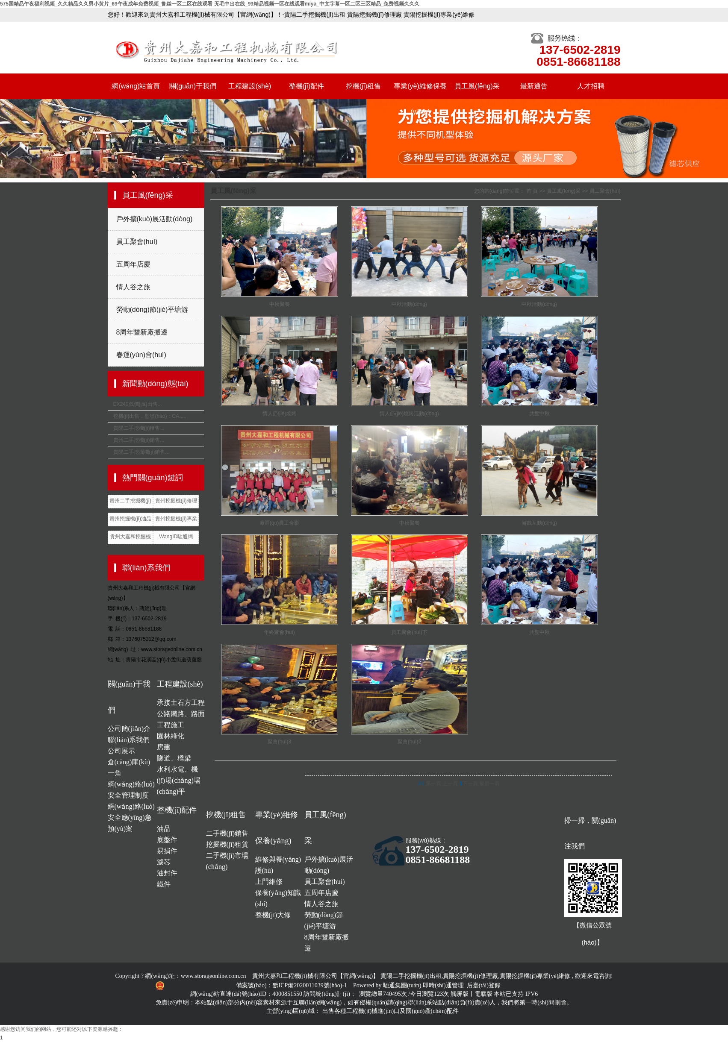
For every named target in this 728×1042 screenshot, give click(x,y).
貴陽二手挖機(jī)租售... (139, 428)
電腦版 (483, 994)
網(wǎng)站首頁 (136, 86)
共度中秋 (539, 414)
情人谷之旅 (133, 287)
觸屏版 (460, 994)
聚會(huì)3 (279, 742)
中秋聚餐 (279, 304)
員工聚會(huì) (137, 241)
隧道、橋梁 (174, 758)
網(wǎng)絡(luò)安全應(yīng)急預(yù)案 (131, 817)
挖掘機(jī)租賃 (227, 844)
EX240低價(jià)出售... (137, 404)
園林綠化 (170, 736)
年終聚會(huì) (279, 632)
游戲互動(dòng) (539, 523)
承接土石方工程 (181, 702)
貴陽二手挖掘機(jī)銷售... (141, 452)
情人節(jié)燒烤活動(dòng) (409, 414)
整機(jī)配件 (306, 86)
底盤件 (167, 839)
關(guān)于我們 (192, 86)
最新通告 (534, 86)
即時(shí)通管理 (443, 985)
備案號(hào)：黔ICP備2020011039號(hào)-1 (292, 985)
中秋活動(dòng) (409, 304)
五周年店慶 (133, 264)
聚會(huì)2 (409, 742)
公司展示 (121, 750)
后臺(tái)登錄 (484, 985)
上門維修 (269, 881)
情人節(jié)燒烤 (279, 414)
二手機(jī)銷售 (227, 833)
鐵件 (164, 884)
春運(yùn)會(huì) (141, 354)
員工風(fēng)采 (477, 86)
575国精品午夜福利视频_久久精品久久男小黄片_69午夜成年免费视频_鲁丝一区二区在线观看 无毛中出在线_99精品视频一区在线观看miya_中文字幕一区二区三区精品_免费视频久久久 (209, 4)
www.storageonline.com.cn (213, 976)
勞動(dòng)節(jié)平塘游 (152, 309)
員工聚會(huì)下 (409, 632)
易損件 (167, 850)
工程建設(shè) (249, 86)
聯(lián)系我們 (129, 739)
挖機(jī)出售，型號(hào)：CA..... (149, 416)
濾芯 (164, 862)
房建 (164, 747)
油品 (164, 828)
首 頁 (532, 191)
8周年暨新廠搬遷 (142, 332)
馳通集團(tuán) (403, 985)
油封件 (167, 873)
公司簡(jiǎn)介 (129, 728)
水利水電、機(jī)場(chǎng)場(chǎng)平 (178, 780)
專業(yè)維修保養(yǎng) (420, 90)
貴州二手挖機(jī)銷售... (139, 440)
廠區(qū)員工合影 (279, 523)
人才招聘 (590, 86)
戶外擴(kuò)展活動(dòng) (154, 219)
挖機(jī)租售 (363, 86)
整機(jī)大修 (273, 915)
